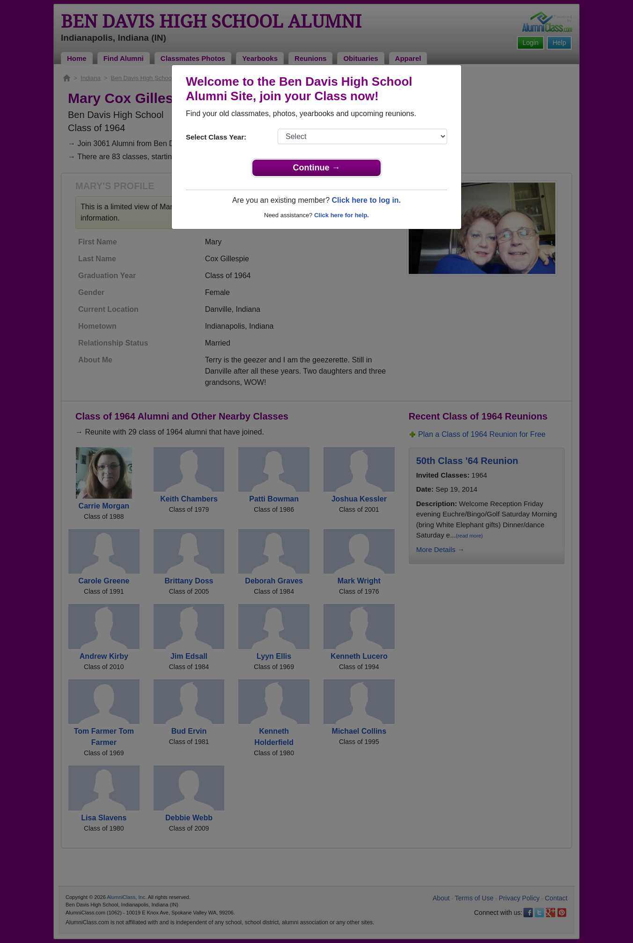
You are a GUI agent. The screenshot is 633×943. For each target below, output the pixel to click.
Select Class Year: (216, 137)
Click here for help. (341, 215)
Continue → (316, 167)
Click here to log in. (366, 200)
